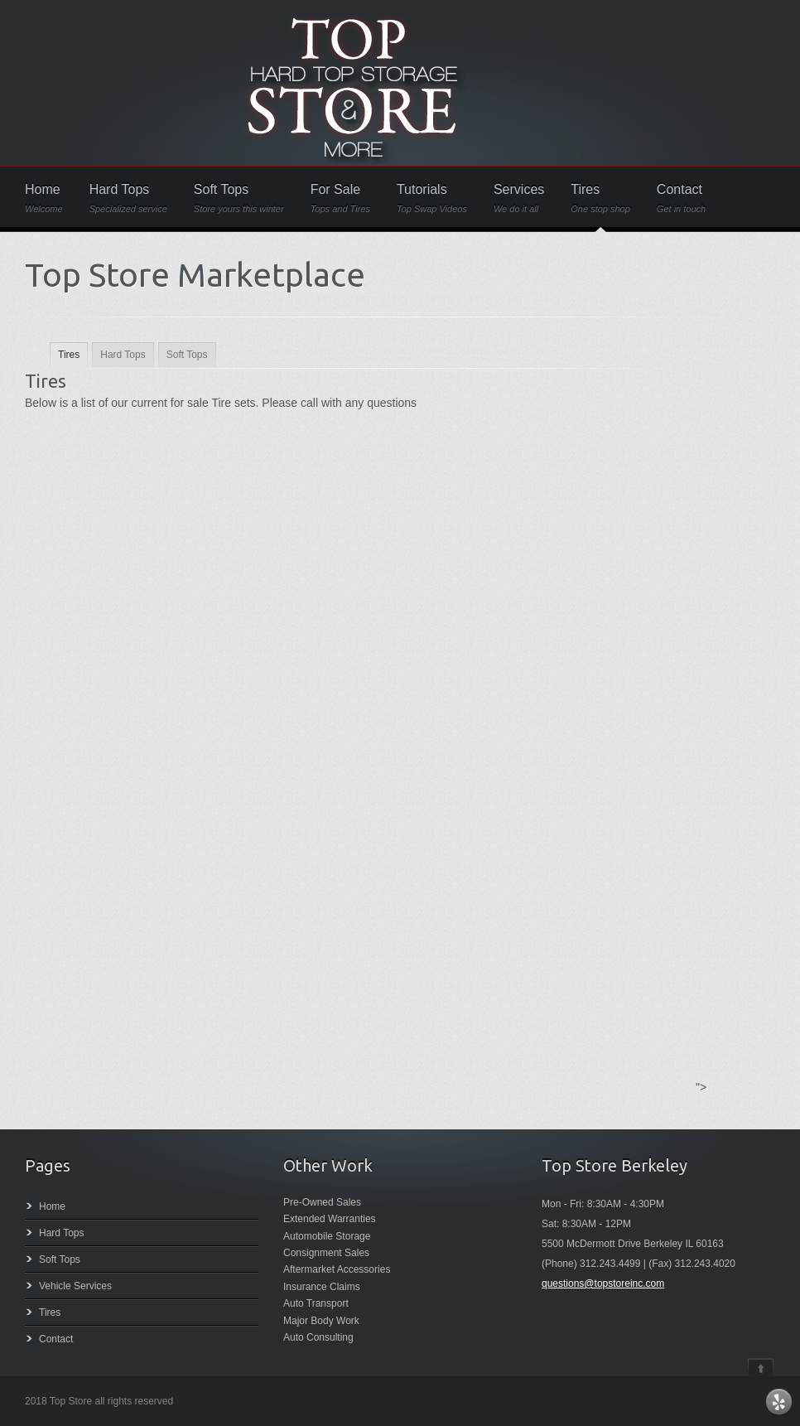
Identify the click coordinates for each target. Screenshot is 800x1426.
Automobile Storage (326, 1236)
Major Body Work (321, 1321)
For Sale (340, 198)
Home (44, 198)
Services (519, 198)
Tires (600, 198)
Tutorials (432, 198)
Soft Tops (239, 198)
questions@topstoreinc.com (603, 1283)
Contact (681, 198)
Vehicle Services (75, 1286)
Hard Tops (128, 198)
